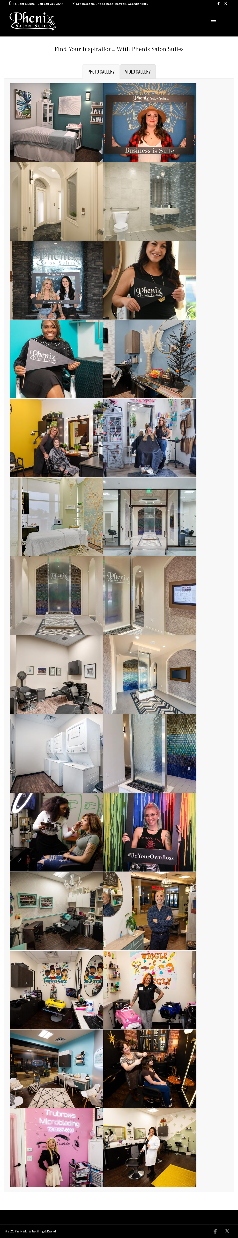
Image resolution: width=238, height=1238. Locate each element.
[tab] (101, 71)
